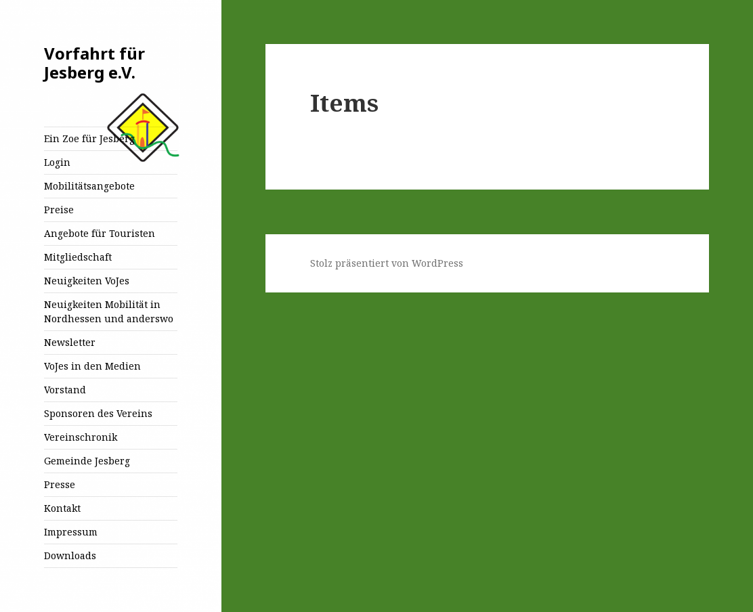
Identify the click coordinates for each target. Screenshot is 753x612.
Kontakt (62, 508)
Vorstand (65, 389)
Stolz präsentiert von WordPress (386, 263)
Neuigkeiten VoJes (86, 280)
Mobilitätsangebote (89, 185)
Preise (59, 209)
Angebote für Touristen (99, 233)
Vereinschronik (80, 437)
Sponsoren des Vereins (98, 413)
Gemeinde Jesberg (87, 460)
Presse (59, 484)
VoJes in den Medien (92, 365)
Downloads (70, 555)
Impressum (71, 531)
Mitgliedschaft (78, 256)
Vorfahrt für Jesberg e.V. (94, 62)
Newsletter (69, 342)
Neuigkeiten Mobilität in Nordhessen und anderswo (108, 311)
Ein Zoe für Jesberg (89, 138)
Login (57, 162)
